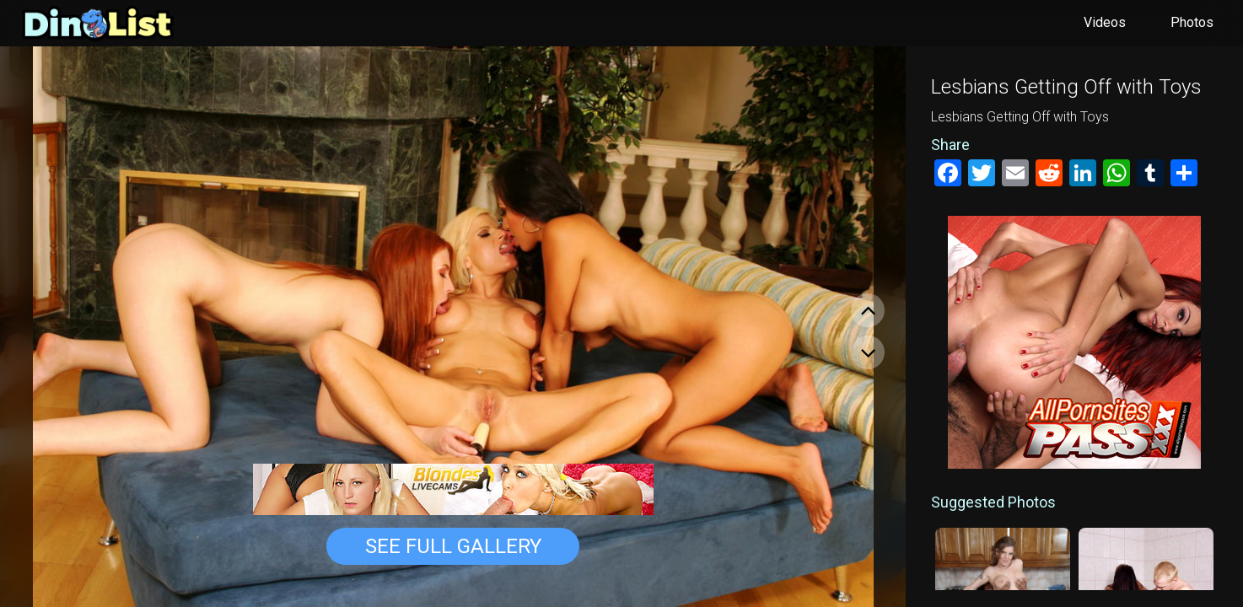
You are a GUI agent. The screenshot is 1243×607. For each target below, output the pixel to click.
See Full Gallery (453, 546)
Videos (1105, 22)
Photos (1191, 22)
